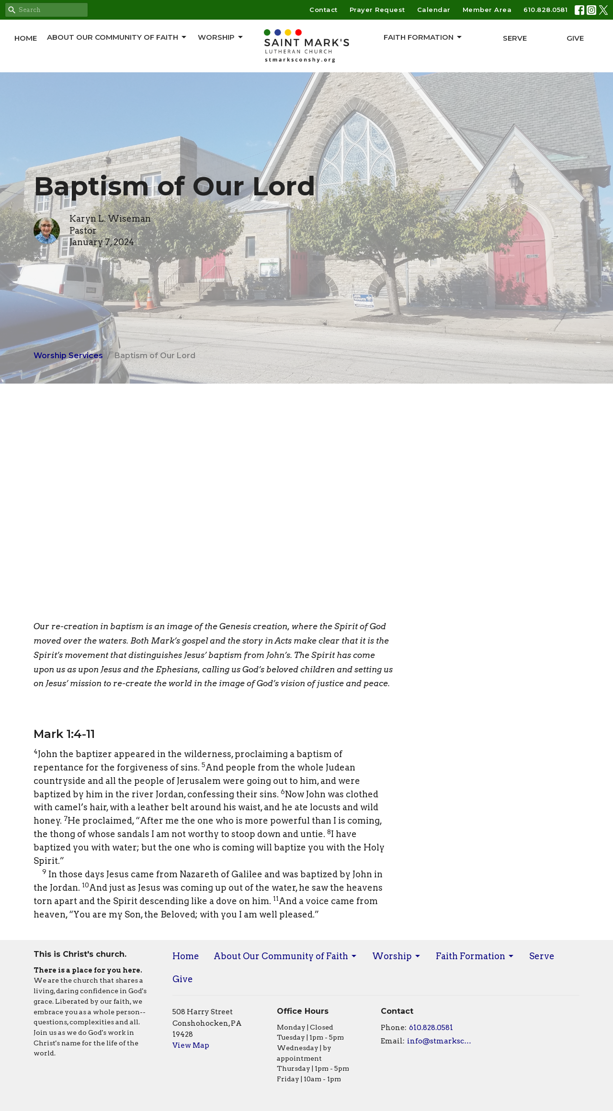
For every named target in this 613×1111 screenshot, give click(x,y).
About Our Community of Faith (117, 37)
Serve (515, 38)
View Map (190, 1045)
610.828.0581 (545, 9)
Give (575, 38)
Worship (221, 37)
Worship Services (68, 355)
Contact (323, 9)
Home (25, 38)
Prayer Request (377, 9)
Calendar (434, 9)
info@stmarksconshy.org (441, 1041)
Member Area (487, 9)
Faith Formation (423, 37)
